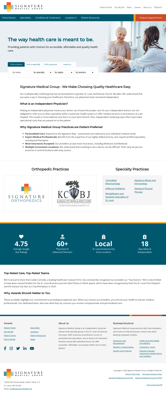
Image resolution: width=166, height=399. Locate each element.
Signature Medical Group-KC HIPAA (148, 378)
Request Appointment (151, 17)
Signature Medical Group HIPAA (121, 378)
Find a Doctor (9, 17)
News (129, 7)
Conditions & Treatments (48, 17)
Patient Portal (106, 7)
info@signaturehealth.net (21, 389)
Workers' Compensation (123, 347)
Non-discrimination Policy (152, 374)
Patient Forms (10, 335)
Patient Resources (90, 17)
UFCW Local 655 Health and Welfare (149, 342)
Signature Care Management (119, 342)
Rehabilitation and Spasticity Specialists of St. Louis (116, 197)
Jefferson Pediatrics (115, 188)
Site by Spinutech (154, 385)
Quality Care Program (122, 351)
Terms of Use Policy (132, 374)
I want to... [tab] (67, 64)
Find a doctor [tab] (16, 64)
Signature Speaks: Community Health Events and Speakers (150, 353)
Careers (137, 7)
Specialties (25, 17)
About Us (147, 7)
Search (158, 7)
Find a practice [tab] (50, 64)
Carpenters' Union (147, 347)
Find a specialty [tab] (33, 64)
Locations (71, 17)
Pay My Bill (119, 7)
